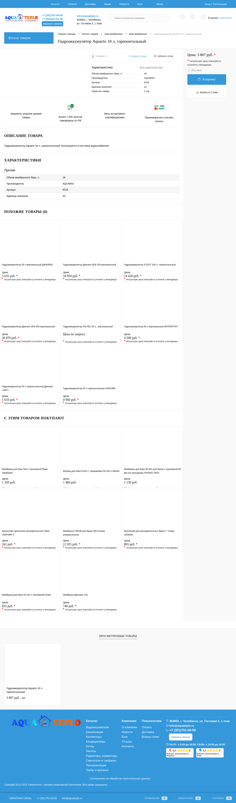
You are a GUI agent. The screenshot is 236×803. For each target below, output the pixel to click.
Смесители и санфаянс (101, 760)
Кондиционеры (95, 741)
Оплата (72, 4)
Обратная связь (17, 798)
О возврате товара (138, 56)
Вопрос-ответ (150, 736)
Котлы (90, 746)
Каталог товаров (28, 38)
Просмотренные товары (118, 636)
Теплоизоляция (96, 765)
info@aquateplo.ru (87, 16)
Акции (107, 4)
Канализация (94, 732)
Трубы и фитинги (97, 770)
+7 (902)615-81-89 (52, 19)
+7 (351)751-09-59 (52, 15)
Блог (140, 4)
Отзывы (127, 741)
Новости (124, 4)
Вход (207, 4)
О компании (129, 727)
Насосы (91, 751)
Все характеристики (151, 67)
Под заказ (194, 70)
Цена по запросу (91, 338)
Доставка (90, 4)
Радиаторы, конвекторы (101, 755)
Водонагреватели (97, 727)
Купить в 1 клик (207, 92)
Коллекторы (94, 736)
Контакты (128, 746)
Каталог (55, 4)
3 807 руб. (15, 698)
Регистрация (219, 4)
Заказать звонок (52, 23)
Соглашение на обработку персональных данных (120, 778)
